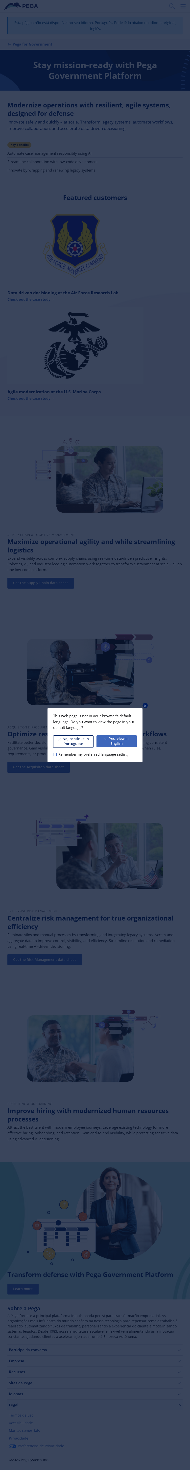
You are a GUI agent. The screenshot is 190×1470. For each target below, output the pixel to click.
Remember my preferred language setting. (93, 754)
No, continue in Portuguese (73, 741)
